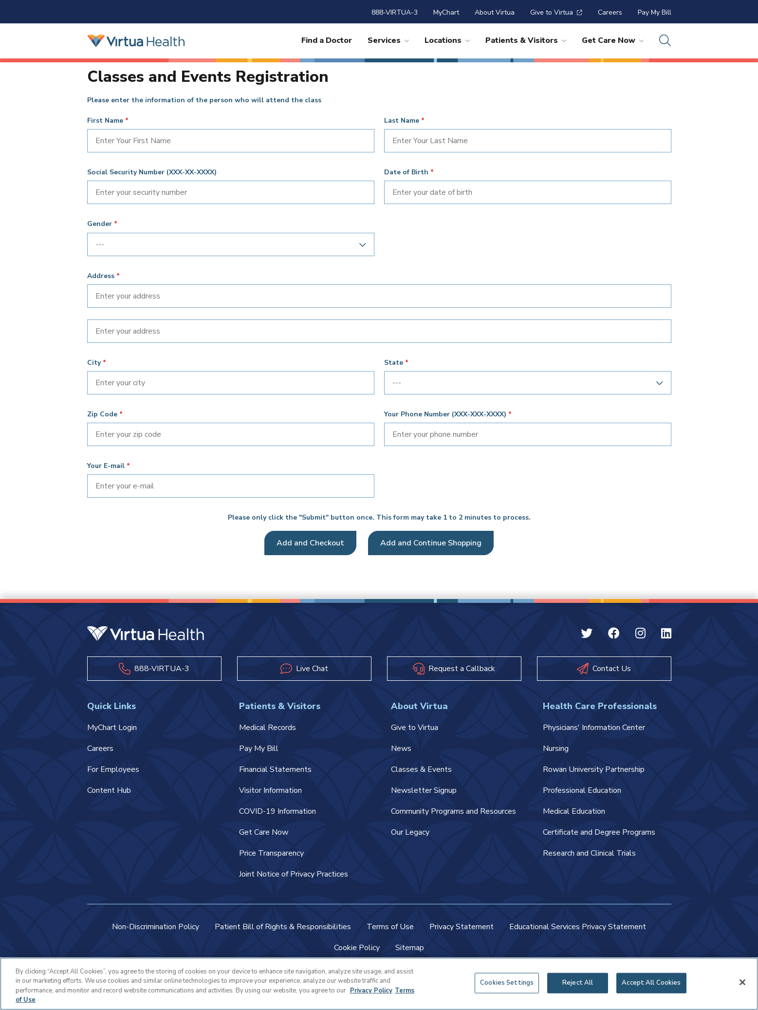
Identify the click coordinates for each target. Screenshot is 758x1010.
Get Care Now (613, 40)
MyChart (446, 12)
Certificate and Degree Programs (599, 832)
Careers (610, 12)
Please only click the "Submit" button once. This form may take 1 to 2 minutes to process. (379, 517)
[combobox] (227, 244)
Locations (447, 40)
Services (388, 40)
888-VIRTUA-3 (394, 12)
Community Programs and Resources (453, 811)
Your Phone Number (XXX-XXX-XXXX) (445, 414)
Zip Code (102, 414)
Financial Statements (275, 769)
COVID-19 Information (277, 811)
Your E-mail (106, 466)
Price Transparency (271, 853)
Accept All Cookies (651, 982)
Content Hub (109, 790)
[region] (379, 983)
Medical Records (267, 727)
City (94, 362)
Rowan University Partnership (594, 769)
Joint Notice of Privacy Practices (293, 874)
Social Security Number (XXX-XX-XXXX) (152, 172)
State (393, 362)
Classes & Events (421, 769)
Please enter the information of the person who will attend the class (204, 100)
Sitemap (409, 947)
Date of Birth (406, 172)
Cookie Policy (357, 947)
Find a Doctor (326, 40)
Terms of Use (390, 926)
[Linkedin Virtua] (666, 634)
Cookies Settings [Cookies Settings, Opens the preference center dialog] (507, 982)
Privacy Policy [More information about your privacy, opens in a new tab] (371, 990)
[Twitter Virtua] (586, 634)
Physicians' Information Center (594, 727)
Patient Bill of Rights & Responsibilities (283, 926)
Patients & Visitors (525, 40)
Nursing (556, 748)
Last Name (401, 120)
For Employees (113, 769)
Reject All (577, 982)
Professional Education (582, 790)
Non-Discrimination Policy (155, 926)
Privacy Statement (461, 926)
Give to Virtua (556, 12)
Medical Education (574, 811)
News (401, 748)
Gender (99, 224)
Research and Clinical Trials (589, 853)
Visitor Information (270, 790)
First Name (105, 120)
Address (100, 276)
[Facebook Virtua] (614, 634)
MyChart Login (112, 727)
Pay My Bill (654, 12)
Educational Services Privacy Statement (577, 926)
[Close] (742, 982)
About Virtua (495, 12)
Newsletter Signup (424, 790)
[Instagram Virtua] (640, 634)
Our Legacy (410, 832)
